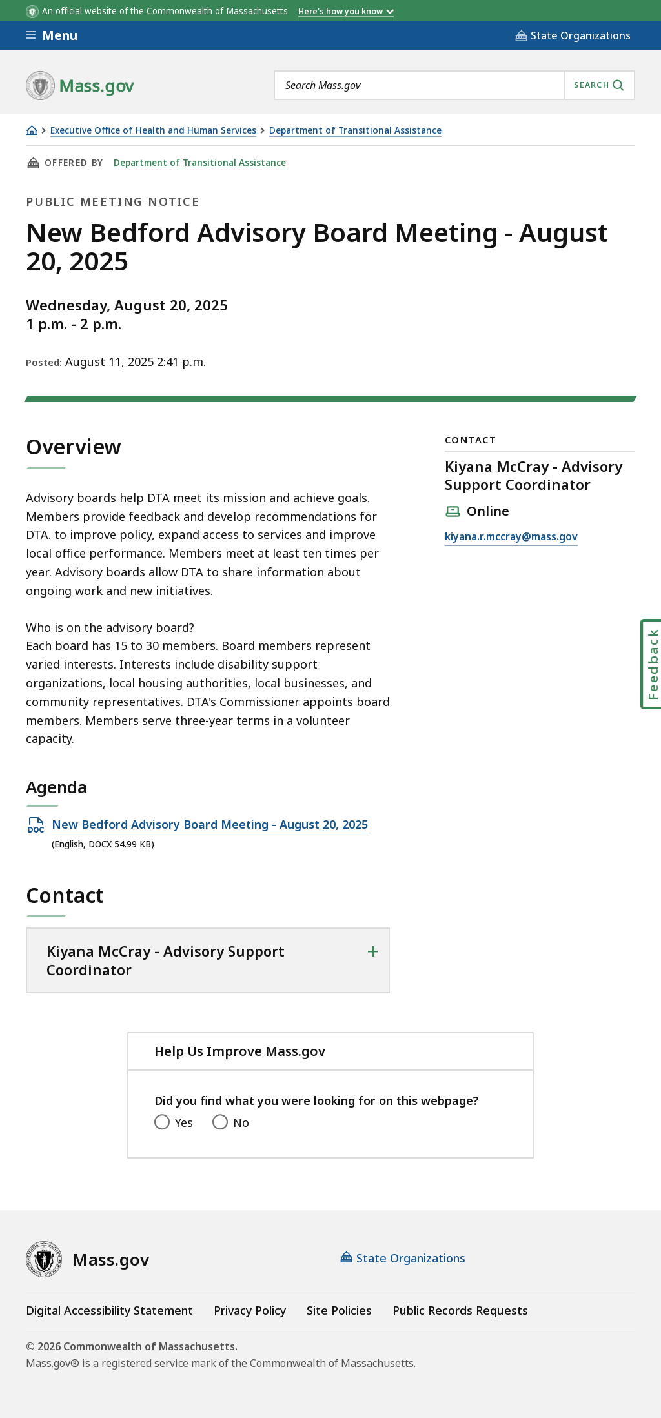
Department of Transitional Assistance (355, 130)
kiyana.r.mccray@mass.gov (511, 537)
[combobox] (454, 85)
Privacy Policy (250, 1310)
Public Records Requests (460, 1310)
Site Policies (339, 1310)
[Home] (31, 130)
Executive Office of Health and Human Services (153, 130)
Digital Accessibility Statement (109, 1310)
